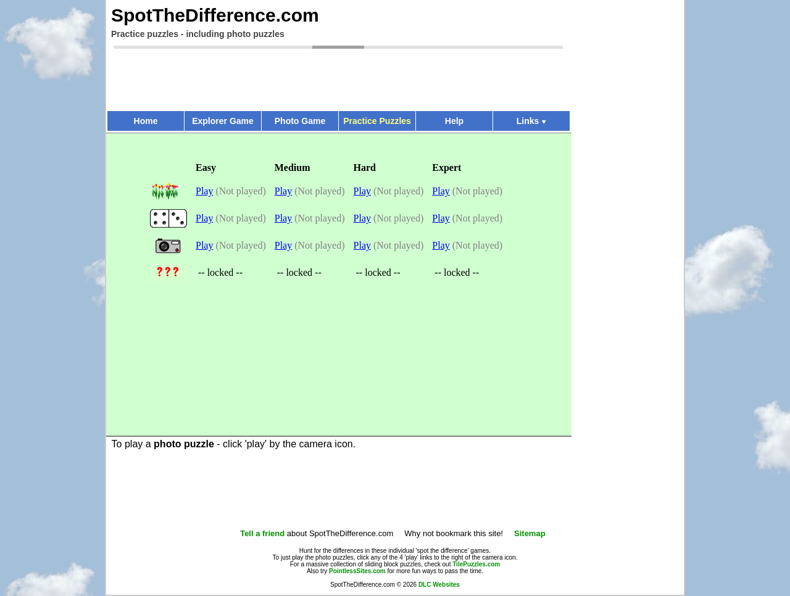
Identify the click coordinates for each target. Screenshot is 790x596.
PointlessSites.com (357, 571)
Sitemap (530, 533)
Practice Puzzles (377, 121)
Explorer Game (223, 121)
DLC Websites (439, 584)
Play (204, 191)
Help (454, 121)
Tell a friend (262, 533)
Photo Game (300, 121)
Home (146, 121)
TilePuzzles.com (476, 564)
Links (532, 121)
